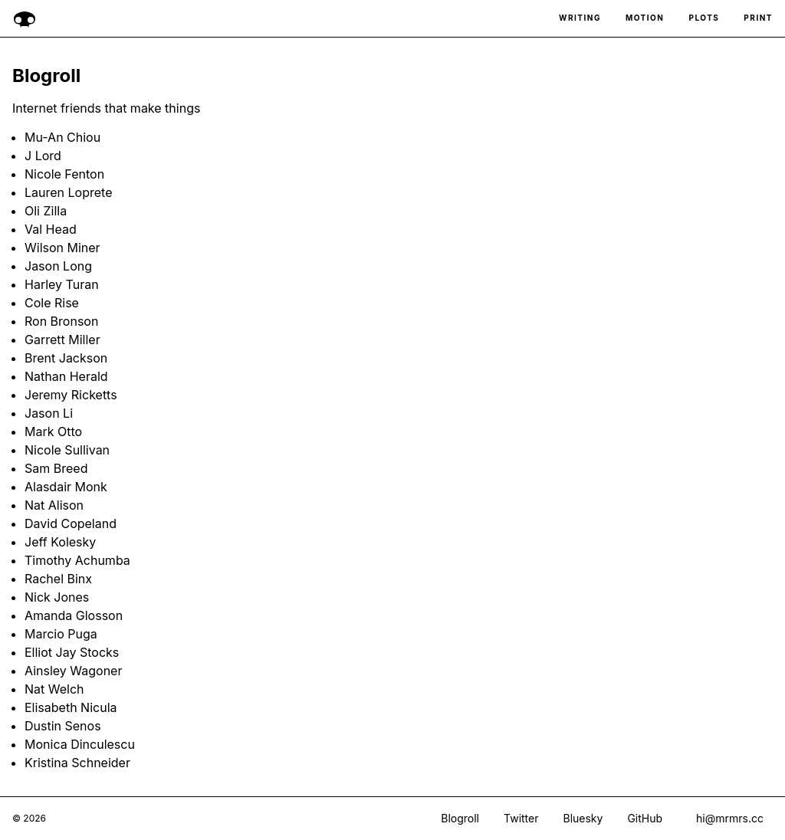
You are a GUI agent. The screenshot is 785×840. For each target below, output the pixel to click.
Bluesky (583, 818)
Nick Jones (57, 597)
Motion (645, 18)
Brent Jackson (66, 358)
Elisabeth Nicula (71, 707)
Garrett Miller (62, 339)
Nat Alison (54, 505)
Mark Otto (53, 431)
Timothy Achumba (77, 560)
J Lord (43, 155)
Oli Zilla (46, 210)
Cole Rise (52, 302)
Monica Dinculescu (80, 744)
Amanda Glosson (74, 615)
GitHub (644, 818)
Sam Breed (56, 468)
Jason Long (58, 266)
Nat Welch (54, 689)
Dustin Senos (63, 725)
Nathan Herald (66, 376)
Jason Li (49, 413)
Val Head (51, 229)
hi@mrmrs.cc (730, 818)
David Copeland (71, 523)
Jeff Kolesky (60, 542)
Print (758, 18)
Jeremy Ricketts (71, 394)
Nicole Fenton (64, 174)
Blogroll (460, 818)
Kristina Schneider (77, 762)
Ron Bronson (61, 321)
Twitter (521, 818)
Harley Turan (62, 284)
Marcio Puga (61, 633)
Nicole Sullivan (67, 450)
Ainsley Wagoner (73, 670)
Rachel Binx (58, 578)
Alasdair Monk (66, 486)
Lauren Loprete (68, 192)
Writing (580, 18)
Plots (703, 18)
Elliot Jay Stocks (72, 652)
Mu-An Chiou (62, 137)
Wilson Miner (62, 247)
